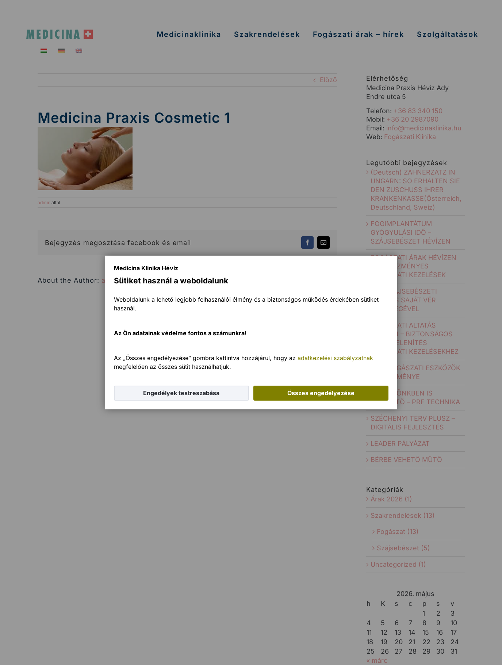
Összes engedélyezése (321, 393)
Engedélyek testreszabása (181, 393)
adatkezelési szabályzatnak (335, 358)
